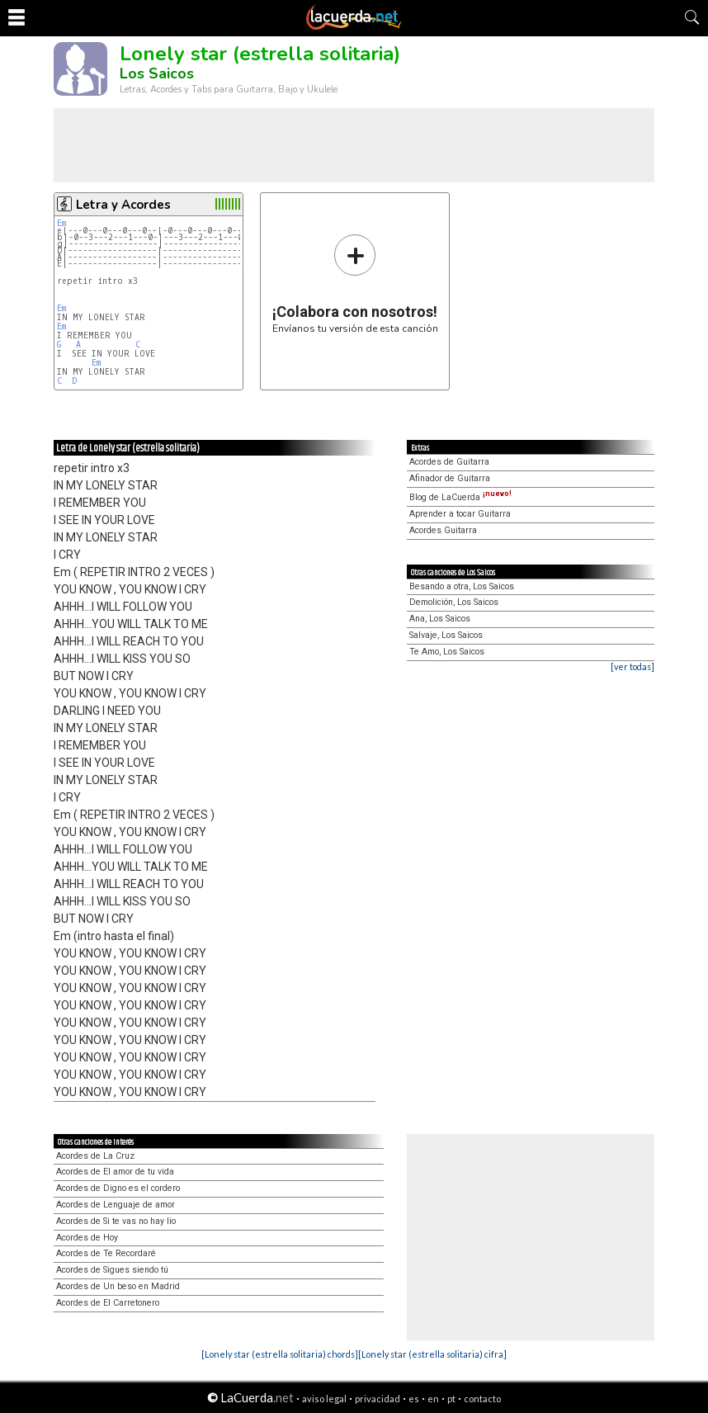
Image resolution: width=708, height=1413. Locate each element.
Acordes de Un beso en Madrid (118, 1286)
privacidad (377, 1398)
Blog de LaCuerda (460, 497)
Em (61, 223)
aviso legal (324, 1398)
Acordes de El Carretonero (107, 1302)
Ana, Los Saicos (439, 618)
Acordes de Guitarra (449, 461)
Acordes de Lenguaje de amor (115, 1204)
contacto (482, 1398)
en (433, 1398)
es (413, 1398)
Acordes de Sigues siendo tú (112, 1269)
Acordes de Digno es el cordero (118, 1188)
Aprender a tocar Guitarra (460, 513)
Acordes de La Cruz (95, 1156)
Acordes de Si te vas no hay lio (116, 1221)
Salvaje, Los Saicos (446, 635)
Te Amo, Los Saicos (446, 651)
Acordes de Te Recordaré (106, 1253)
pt (451, 1398)
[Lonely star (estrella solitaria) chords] (279, 1354)
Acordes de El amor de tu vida (115, 1171)
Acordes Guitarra (443, 530)
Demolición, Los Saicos (453, 602)
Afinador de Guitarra (449, 478)
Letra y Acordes (123, 204)
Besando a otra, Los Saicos (461, 586)
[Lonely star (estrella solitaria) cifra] (432, 1354)
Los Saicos (157, 73)
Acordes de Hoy (87, 1237)
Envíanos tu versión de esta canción (355, 283)
